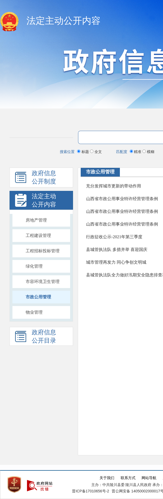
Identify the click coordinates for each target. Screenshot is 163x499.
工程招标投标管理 (43, 251)
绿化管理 (34, 266)
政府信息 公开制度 (35, 178)
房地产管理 (36, 220)
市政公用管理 (38, 297)
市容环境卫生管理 (43, 281)
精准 (136, 152)
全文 (96, 152)
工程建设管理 (38, 235)
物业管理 (34, 312)
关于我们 (106, 478)
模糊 (148, 152)
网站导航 (149, 478)
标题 (83, 152)
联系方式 (128, 478)
